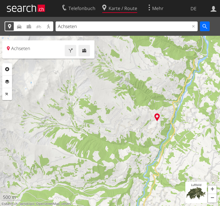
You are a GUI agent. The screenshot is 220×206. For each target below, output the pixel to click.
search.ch (11, 204)
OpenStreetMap (48, 204)
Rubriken (7, 69)
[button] (212, 189)
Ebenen (7, 82)
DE (193, 8)
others (66, 204)
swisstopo (26, 204)
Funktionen (7, 94)
